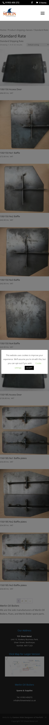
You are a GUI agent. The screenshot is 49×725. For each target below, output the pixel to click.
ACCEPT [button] (29, 368)
